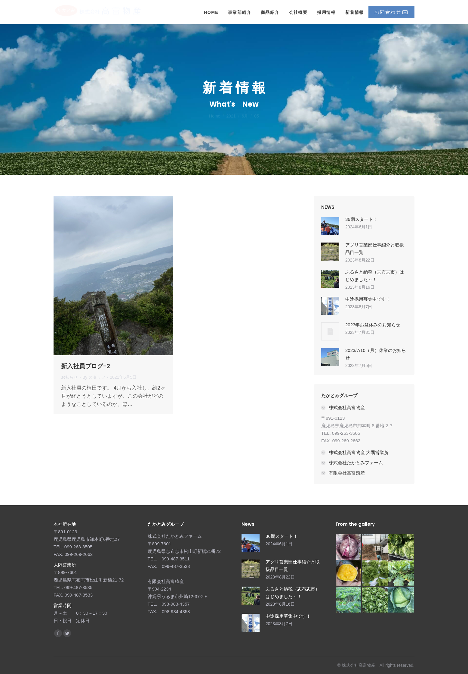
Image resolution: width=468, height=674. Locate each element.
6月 (245, 116)
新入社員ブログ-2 (85, 366)
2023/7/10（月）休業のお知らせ (375, 354)
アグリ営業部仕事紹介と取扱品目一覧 (374, 248)
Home (214, 116)
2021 (231, 116)
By (93, 377)
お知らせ (69, 377)
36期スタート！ (361, 219)
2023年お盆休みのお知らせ (372, 324)
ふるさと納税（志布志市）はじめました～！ (374, 275)
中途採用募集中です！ (367, 299)
